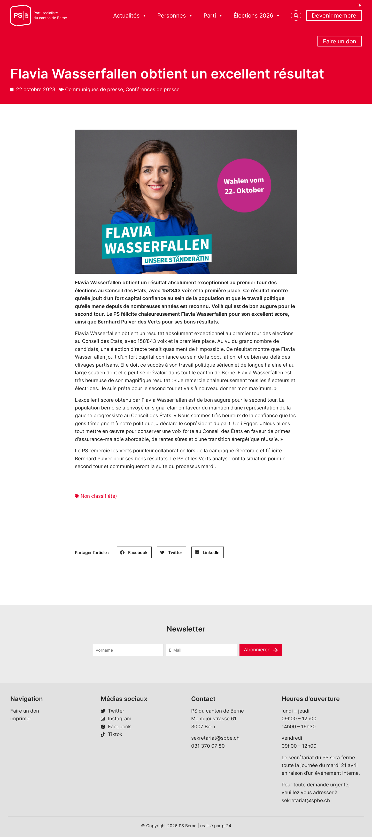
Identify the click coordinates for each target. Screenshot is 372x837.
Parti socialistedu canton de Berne (50, 15)
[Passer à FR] (358, 5)
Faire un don (339, 41)
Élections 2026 (257, 16)
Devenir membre (334, 15)
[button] (134, 552)
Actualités (130, 16)
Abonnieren (257, 650)
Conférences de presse (153, 89)
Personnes (175, 16)
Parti (213, 16)
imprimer (20, 719)
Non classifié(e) (99, 496)
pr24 (226, 825)
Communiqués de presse (94, 89)
